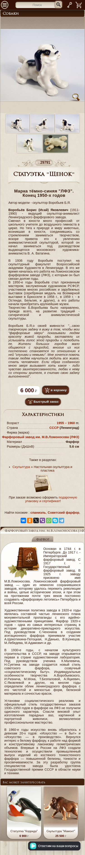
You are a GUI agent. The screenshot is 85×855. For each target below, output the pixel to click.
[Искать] (58, 4)
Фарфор (42, 539)
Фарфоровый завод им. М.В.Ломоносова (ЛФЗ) (40, 437)
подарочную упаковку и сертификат (51, 499)
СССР (54, 428)
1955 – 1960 (66, 423)
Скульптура (21, 467)
